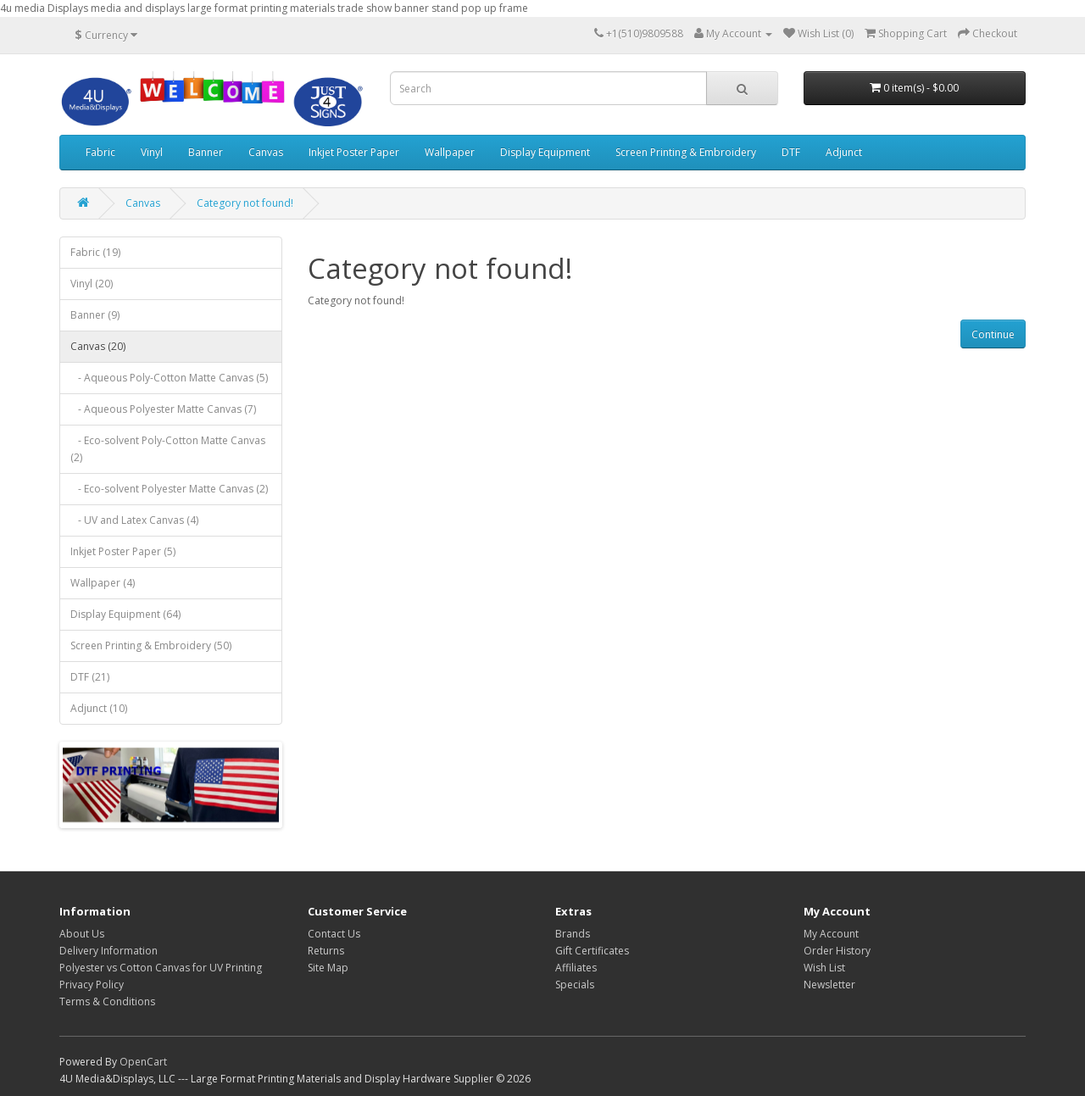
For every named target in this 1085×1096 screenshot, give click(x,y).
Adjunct (844, 152)
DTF (791, 152)
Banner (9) (95, 315)
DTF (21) (89, 677)
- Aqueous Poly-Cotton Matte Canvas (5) (169, 377)
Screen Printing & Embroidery (685, 152)
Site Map (328, 967)
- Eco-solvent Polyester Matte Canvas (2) (169, 488)
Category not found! (245, 203)
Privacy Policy (91, 984)
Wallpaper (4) (102, 583)
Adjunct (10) (98, 708)
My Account (831, 933)
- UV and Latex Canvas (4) (134, 520)
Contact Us (334, 933)
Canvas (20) (97, 346)
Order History (837, 950)
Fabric (100, 152)
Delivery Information (108, 950)
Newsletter (829, 984)
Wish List (824, 967)
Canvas (265, 152)
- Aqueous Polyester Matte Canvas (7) (163, 409)
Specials (574, 984)
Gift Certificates (592, 950)
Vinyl (152, 152)
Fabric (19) (95, 252)
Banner (205, 152)
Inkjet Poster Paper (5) (122, 551)
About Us (81, 933)
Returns (326, 950)
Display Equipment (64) (125, 614)
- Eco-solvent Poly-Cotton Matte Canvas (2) (167, 449)
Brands (572, 933)
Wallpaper (450, 152)
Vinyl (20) (91, 283)
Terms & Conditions (107, 1001)
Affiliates (576, 967)
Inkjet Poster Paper (354, 152)
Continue (993, 334)
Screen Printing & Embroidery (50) (150, 645)
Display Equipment (545, 152)
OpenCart (143, 1061)
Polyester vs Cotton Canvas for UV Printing (160, 967)
